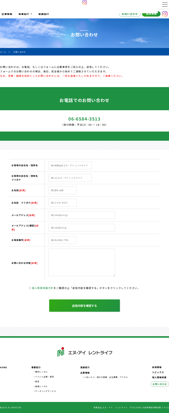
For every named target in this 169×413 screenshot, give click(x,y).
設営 (37, 381)
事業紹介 (23, 14)
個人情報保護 (159, 377)
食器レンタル (41, 386)
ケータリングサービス (45, 391)
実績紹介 (43, 14)
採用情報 (151, 13)
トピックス (158, 372)
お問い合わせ (130, 14)
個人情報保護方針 (42, 288)
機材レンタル (41, 371)
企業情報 (7, 14)
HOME (3, 367)
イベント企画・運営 (44, 376)
